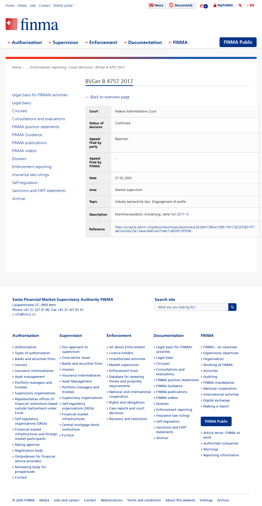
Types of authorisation (32, 353)
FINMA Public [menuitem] (238, 42)
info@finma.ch (25, 314)
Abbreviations (112, 500)
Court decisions (81, 67)
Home (10, 5)
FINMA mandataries (218, 383)
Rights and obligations (127, 402)
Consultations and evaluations (38, 118)
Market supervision (124, 365)
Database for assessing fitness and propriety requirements (126, 381)
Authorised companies (220, 443)
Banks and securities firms (35, 359)
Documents (180, 5)
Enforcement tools (123, 371)
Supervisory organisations (35, 393)
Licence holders (121, 353)
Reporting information (221, 455)
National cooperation (220, 388)
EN (252, 5)
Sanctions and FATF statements (38, 190)
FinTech (21, 477)
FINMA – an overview (220, 347)
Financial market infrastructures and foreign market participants (36, 434)
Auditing (210, 377)
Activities (210, 371)
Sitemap (206, 500)
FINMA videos (24, 150)
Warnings (210, 449)
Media (22, 5)
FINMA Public (216, 421)
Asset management (30, 377)
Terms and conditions (144, 500)
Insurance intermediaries (34, 371)
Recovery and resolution (128, 419)
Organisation (213, 359)
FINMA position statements (35, 126)
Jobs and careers (66, 500)
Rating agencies (27, 445)
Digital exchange (216, 400)
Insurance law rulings (30, 174)
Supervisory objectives (220, 353)
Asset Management (77, 381)
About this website (180, 500)
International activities (221, 394)
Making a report (216, 406)
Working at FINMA (218, 365)
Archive (18, 198)
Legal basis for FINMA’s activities (39, 94)
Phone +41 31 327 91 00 (30, 310)
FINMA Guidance (27, 134)
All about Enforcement (127, 347)
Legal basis (21, 102)
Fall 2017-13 (180, 214)
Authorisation (26, 347)
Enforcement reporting (48, 67)
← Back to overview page (107, 96)
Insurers (21, 365)
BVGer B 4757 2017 (110, 67)
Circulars (19, 110)
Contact (44, 5)
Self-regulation (25, 182)
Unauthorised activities (127, 359)
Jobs (33, 5)
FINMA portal (63, 5)
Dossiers (19, 158)
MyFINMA (225, 5)
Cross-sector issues (76, 358)
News (155, 5)
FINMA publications (29, 142)
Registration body (29, 450)
